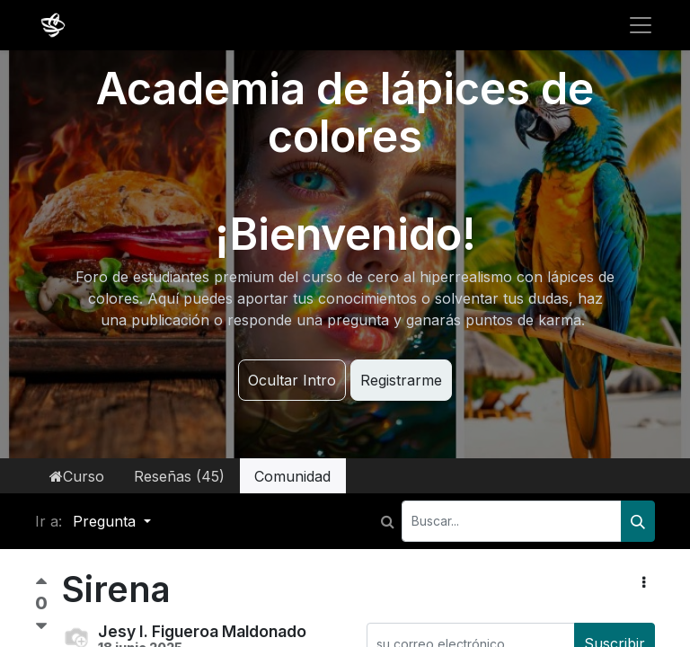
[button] (643, 582)
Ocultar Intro (292, 380)
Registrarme (401, 380)
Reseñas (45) (179, 476)
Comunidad (292, 476)
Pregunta (106, 521)
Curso (76, 476)
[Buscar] (638, 521)
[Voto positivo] (41, 585)
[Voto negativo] (41, 627)
